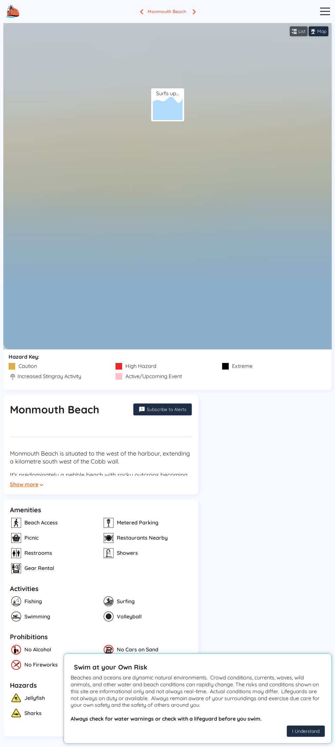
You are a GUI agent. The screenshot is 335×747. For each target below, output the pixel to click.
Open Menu (325, 12)
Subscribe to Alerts (162, 409)
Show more (26, 484)
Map (318, 31)
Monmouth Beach (167, 12)
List (299, 31)
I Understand (305, 731)
